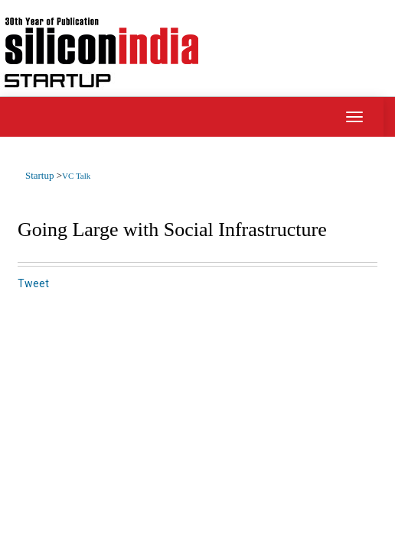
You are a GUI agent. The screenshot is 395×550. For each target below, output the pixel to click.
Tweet (33, 283)
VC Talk (76, 175)
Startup (41, 175)
